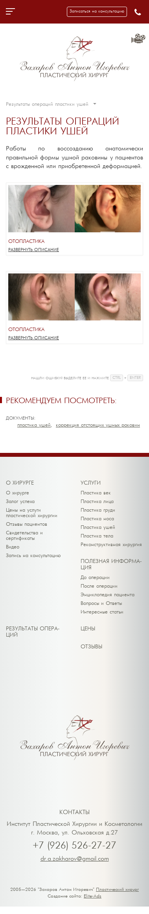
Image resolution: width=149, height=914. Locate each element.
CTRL (116, 378)
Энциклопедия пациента (107, 594)
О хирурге (17, 493)
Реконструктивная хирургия (111, 544)
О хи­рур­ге (20, 483)
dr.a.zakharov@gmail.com (74, 859)
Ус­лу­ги (91, 483)
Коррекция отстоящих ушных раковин (98, 425)
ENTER (135, 378)
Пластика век (96, 493)
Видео (12, 547)
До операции (95, 577)
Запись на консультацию (33, 555)
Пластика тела (97, 536)
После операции (99, 586)
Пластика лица (97, 501)
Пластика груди (98, 510)
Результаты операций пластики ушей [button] (51, 104)
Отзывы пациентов (26, 524)
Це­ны (88, 629)
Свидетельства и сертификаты (24, 535)
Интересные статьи (102, 612)
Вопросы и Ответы (101, 603)
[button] (97, 12)
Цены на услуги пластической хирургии (31, 513)
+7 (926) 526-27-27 (74, 846)
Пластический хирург (117, 889)
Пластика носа (97, 518)
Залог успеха (20, 501)
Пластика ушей (34, 425)
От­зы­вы (91, 647)
